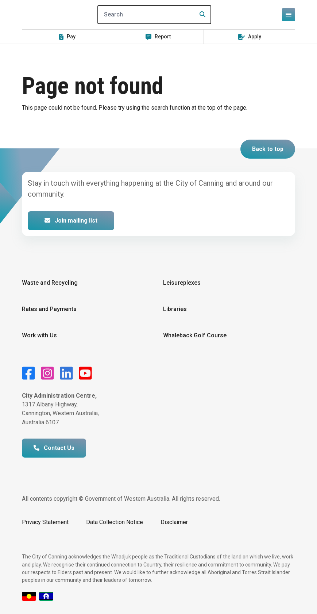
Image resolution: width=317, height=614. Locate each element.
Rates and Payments (49, 309)
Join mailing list (71, 220)
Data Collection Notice (114, 522)
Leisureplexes (182, 282)
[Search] (154, 14)
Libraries (175, 309)
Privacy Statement (45, 522)
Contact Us (54, 447)
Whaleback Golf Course (195, 335)
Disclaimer (174, 522)
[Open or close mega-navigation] (288, 14)
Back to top (267, 148)
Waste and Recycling (50, 282)
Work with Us (39, 335)
